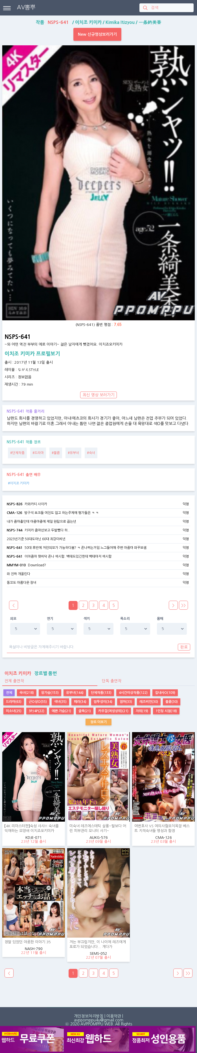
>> (183, 605)
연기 (50, 618)
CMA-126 (14, 513)
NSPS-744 (14, 530)
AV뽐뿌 (26, 7)
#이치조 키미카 (18, 483)
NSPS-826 (14, 504)
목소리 (125, 618)
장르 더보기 (98, 722)
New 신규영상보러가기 (97, 34)
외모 (13, 618)
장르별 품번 (29, 673)
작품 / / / (98, 22)
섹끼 (87, 618)
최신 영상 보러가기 (98, 395)
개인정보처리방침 (88, 1016)
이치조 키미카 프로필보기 (32, 353)
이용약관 (113, 1016)
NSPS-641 (14, 547)
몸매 (160, 618)
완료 (184, 647)
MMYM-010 (16, 565)
